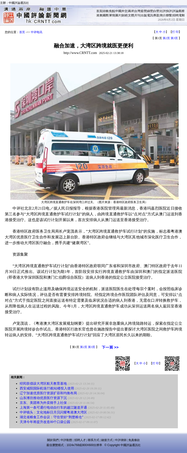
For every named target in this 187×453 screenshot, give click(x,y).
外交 (124, 11)
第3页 (174, 38)
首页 (22, 32)
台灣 (137, 11)
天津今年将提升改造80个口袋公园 (45, 422)
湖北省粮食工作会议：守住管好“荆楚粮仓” (51, 417)
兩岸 (131, 11)
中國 (118, 11)
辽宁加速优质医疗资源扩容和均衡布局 (48, 393)
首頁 (99, 11)
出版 (144, 15)
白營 (156, 11)
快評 (169, 11)
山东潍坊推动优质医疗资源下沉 (43, 398)
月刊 (137, 15)
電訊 (150, 15)
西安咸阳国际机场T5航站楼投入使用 (47, 388)
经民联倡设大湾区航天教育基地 (43, 383)
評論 (175, 11)
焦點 (112, 11)
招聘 (175, 15)
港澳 (99, 15)
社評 (163, 11)
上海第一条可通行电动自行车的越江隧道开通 (53, 407)
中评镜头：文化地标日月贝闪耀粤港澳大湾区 (53, 412)
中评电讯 (36, 32)
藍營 (144, 11)
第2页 (166, 38)
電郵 (182, 15)
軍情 (112, 15)
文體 (131, 15)
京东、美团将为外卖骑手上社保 (43, 403)
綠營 (150, 11)
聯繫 (169, 15)
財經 (124, 15)
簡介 (163, 15)
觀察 (182, 11)
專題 (156, 15)
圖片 (118, 15)
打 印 (175, 32)
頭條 (105, 11)
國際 (105, 15)
